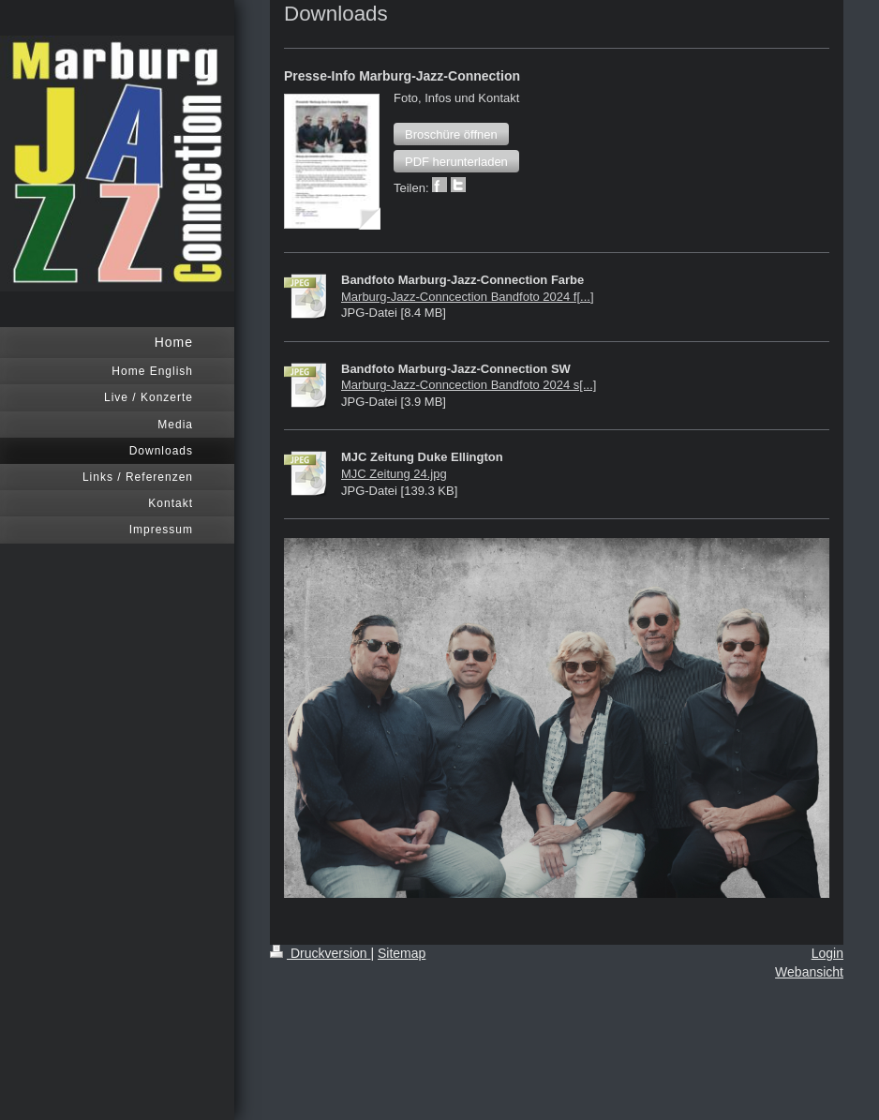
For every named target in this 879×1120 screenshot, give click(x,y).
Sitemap (401, 953)
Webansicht (809, 971)
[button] (451, 134)
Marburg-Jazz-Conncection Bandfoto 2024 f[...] (467, 297)
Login (827, 953)
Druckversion (320, 953)
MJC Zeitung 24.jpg (394, 474)
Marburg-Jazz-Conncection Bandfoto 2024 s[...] (468, 385)
